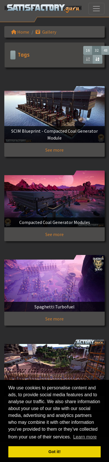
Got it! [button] (54, 451)
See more (54, 150)
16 (88, 50)
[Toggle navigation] (96, 8)
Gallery (46, 32)
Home (20, 32)
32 (97, 50)
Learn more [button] (85, 436)
